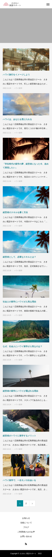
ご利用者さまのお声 (26, 532)
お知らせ (26, 518)
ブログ (26, 527)
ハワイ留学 (18, 88)
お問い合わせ (26, 536)
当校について (26, 523)
